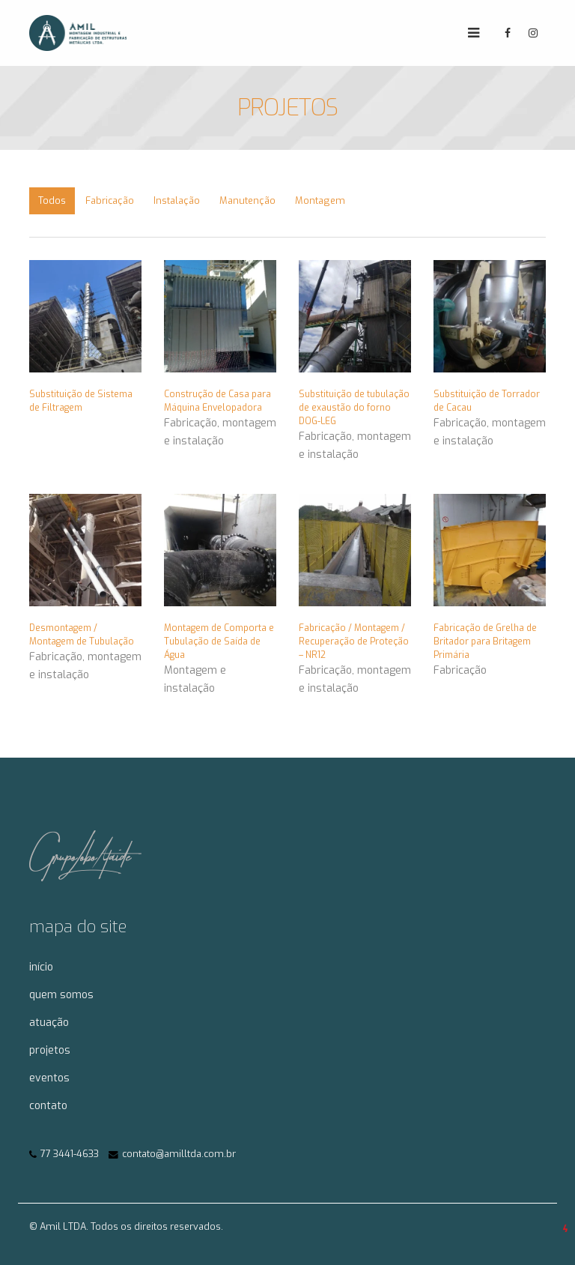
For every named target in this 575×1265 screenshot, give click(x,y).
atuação (49, 1022)
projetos (49, 1050)
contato (48, 1106)
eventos (49, 1078)
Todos (52, 200)
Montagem (320, 200)
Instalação (176, 200)
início (41, 967)
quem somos (61, 995)
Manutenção (247, 200)
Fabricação (109, 200)
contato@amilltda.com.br (179, 1153)
